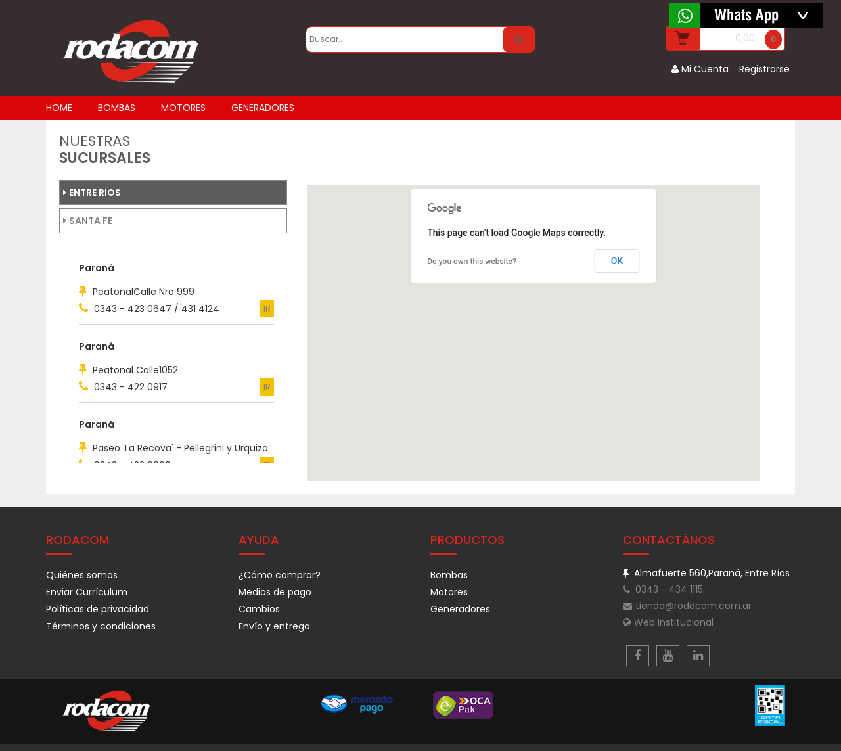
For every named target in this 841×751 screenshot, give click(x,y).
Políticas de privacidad (97, 609)
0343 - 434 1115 (663, 589)
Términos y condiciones (101, 626)
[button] (351, 305)
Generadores (460, 609)
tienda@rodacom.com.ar (687, 605)
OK (617, 261)
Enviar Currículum (86, 592)
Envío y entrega (274, 626)
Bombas (449, 574)
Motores (449, 592)
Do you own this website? (471, 261)
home (59, 107)
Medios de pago (275, 592)
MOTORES (183, 107)
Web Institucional (668, 622)
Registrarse (764, 69)
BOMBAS (116, 107)
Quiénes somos (82, 574)
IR (267, 308)
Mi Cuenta (700, 69)
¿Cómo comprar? (280, 574)
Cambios (259, 609)
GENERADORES (262, 107)
